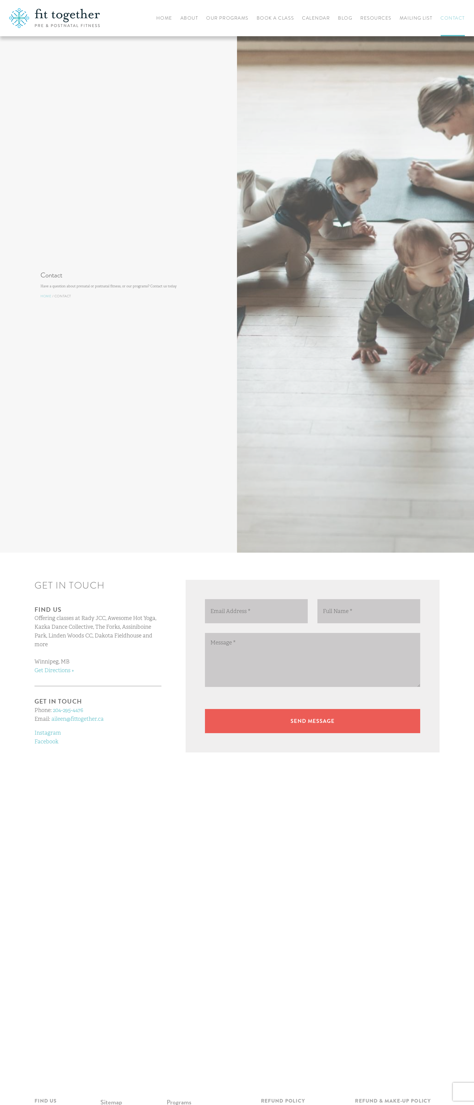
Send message (313, 721)
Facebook (46, 741)
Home (32, 306)
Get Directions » (54, 670)
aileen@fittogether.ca (77, 719)
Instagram (47, 732)
